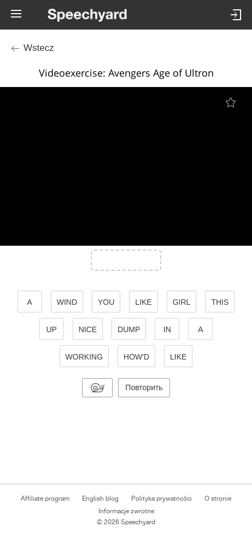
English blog (100, 498)
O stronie (217, 498)
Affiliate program (45, 498)
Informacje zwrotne (126, 511)
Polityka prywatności (161, 498)
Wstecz (39, 48)
